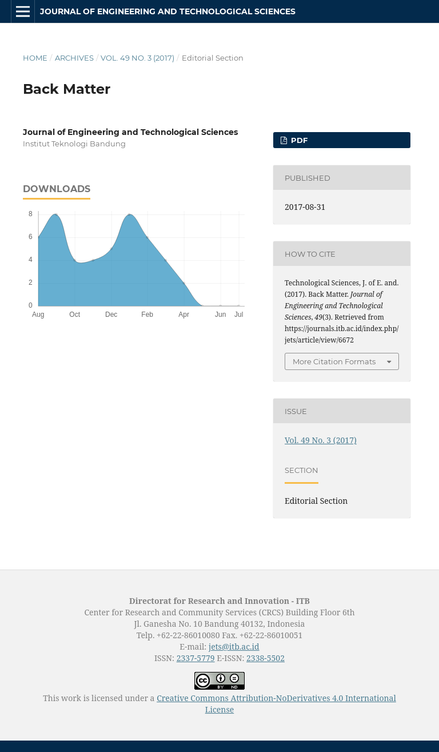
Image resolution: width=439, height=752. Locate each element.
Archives (74, 57)
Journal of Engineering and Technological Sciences (168, 11)
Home (35, 57)
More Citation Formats (334, 361)
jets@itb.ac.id (234, 646)
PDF (298, 140)
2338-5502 (265, 657)
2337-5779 (196, 657)
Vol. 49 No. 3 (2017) (137, 57)
